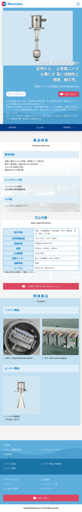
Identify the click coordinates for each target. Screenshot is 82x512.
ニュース (8, 484)
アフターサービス (12, 480)
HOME (7, 445)
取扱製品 (8, 454)
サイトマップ (48, 488)
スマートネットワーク (52, 450)
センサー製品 (10, 468)
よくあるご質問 (11, 488)
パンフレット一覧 (50, 484)
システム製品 (10, 464)
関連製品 (67, 127)
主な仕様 (39, 127)
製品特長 (12, 127)
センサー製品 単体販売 (52, 464)
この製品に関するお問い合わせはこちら (43, 286)
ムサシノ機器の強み (13, 450)
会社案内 (46, 480)
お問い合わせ (70, 94)
